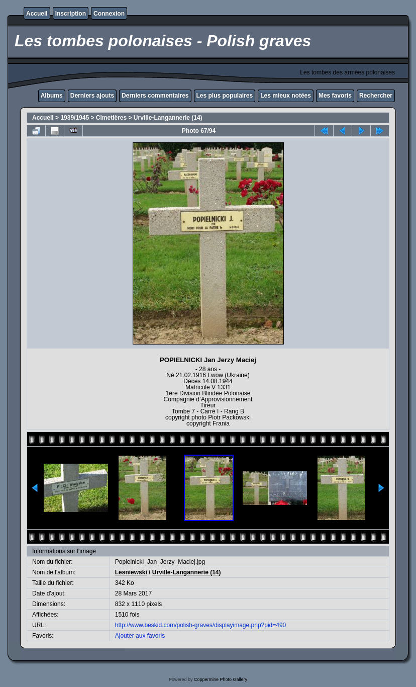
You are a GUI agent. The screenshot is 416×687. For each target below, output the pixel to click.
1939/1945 (74, 117)
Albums (52, 95)
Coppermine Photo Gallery (220, 679)
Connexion (109, 13)
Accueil (37, 13)
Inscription (70, 13)
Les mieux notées (285, 95)
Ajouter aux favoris (140, 635)
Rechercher (375, 95)
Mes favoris (335, 95)
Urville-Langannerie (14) (168, 117)
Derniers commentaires (155, 95)
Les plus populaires (224, 95)
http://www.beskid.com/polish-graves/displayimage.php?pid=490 (200, 625)
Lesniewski (131, 572)
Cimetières (111, 117)
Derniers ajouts (92, 95)
